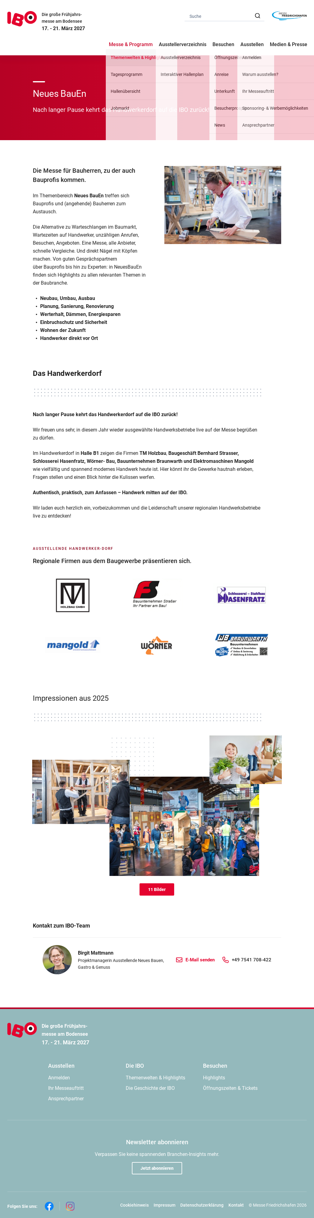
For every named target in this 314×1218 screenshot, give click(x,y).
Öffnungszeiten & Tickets (230, 1088)
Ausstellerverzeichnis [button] (182, 44)
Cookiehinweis (134, 1205)
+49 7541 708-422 (251, 960)
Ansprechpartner (66, 1099)
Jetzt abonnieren (157, 1168)
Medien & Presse (288, 44)
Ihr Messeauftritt (66, 1088)
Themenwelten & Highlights (155, 1078)
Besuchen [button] (223, 44)
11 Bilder (157, 889)
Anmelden (59, 1078)
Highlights (214, 1078)
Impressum (164, 1205)
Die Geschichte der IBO (150, 1088)
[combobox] (224, 15)
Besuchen (215, 1065)
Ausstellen (61, 1065)
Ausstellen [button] (252, 44)
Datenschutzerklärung (202, 1205)
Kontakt (236, 1205)
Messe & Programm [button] (131, 44)
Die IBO (135, 1065)
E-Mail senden (200, 960)
